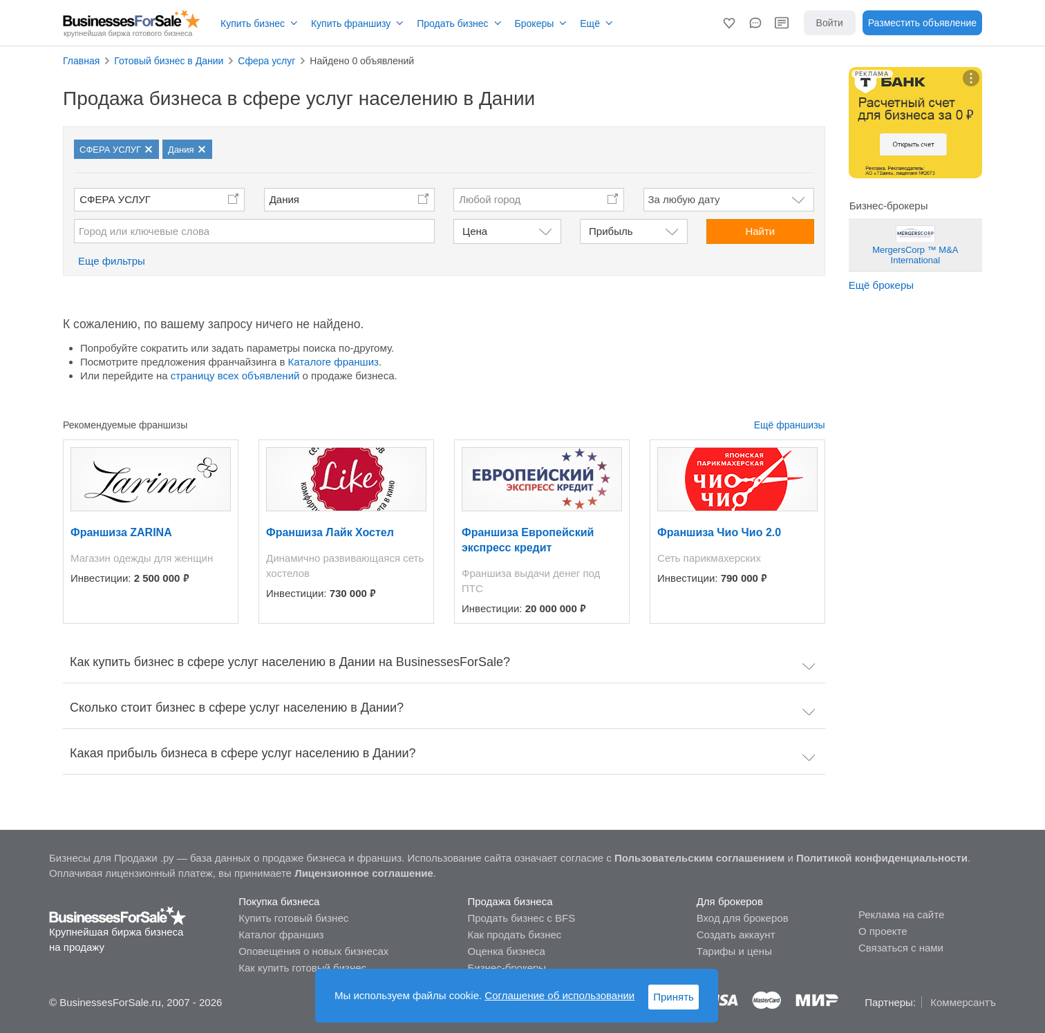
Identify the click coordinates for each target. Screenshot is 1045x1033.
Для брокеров (730, 901)
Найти (760, 231)
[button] (729, 23)
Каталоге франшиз (333, 362)
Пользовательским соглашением (699, 858)
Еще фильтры (111, 261)
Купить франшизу (350, 23)
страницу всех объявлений (235, 375)
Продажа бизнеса (509, 901)
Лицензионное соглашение (363, 873)
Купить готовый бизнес (293, 918)
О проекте (882, 931)
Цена (474, 231)
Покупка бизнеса (278, 901)
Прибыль (610, 231)
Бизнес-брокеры (506, 968)
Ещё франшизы (789, 424)
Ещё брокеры (881, 285)
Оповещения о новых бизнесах (313, 951)
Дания (284, 199)
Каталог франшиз (280, 934)
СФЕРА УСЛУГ (115, 199)
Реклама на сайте (901, 914)
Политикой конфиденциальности (882, 858)
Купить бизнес (252, 23)
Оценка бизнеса (506, 951)
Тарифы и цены (734, 951)
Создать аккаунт (736, 934)
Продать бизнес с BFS (521, 918)
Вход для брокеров (743, 918)
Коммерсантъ (963, 1002)
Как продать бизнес (514, 934)
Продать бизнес (452, 23)
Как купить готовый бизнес (302, 968)
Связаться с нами (900, 948)
